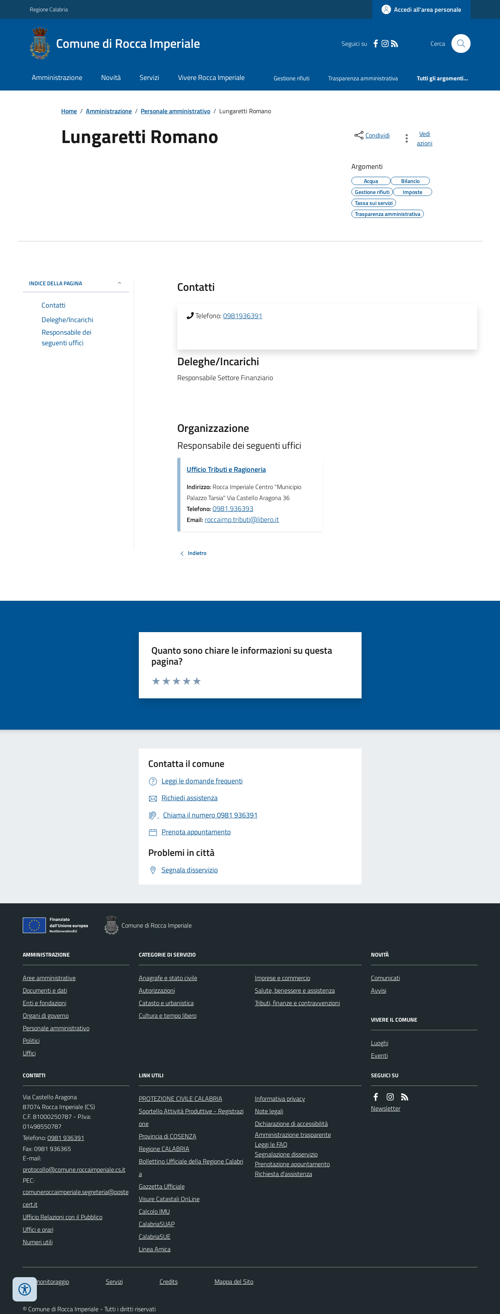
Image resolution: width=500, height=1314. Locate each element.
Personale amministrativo (175, 111)
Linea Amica (155, 1249)
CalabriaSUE (155, 1236)
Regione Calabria (49, 9)
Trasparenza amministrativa (363, 78)
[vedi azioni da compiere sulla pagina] (419, 138)
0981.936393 (233, 508)
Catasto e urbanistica (166, 1003)
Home (69, 111)
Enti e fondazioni (44, 1003)
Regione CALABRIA (164, 1148)
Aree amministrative (49, 977)
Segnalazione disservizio (286, 1154)
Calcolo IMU (154, 1211)
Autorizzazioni (157, 990)
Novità (111, 77)
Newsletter (385, 1108)
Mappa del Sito (234, 1281)
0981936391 (242, 315)
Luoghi (379, 1043)
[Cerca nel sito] (457, 43)
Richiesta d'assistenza (283, 1173)
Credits (169, 1281)
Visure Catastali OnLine (169, 1198)
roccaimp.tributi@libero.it (242, 519)
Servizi (149, 77)
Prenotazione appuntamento (292, 1164)
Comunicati (385, 977)
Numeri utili (38, 1242)
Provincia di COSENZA (167, 1136)
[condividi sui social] (371, 135)
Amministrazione (57, 77)
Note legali (269, 1111)
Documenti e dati (45, 990)
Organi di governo (46, 1015)
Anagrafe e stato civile (168, 977)
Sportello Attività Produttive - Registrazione (191, 1117)
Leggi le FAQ (271, 1144)
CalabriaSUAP (157, 1224)
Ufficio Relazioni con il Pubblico (62, 1217)
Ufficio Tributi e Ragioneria (226, 469)
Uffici (29, 1053)
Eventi (379, 1055)
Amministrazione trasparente (293, 1134)
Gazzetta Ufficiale (162, 1186)
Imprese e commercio (282, 977)
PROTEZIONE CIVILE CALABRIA (180, 1098)
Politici (31, 1040)
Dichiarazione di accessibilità (291, 1123)
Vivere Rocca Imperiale (211, 77)
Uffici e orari (38, 1229)
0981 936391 (65, 1137)
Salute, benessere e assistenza (295, 990)
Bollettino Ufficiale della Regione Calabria (191, 1167)
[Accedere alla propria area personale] (421, 9)
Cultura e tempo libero (167, 1015)
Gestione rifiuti (291, 78)
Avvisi (378, 990)
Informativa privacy (280, 1098)
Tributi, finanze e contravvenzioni (297, 1003)
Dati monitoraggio (46, 1281)
